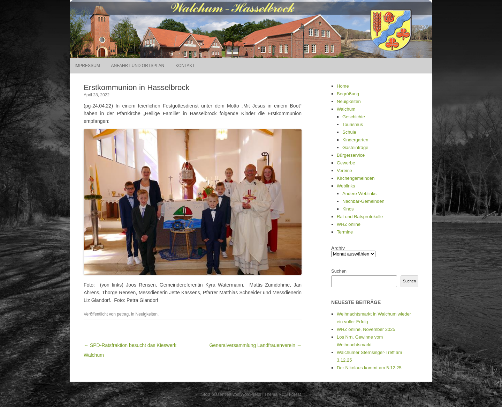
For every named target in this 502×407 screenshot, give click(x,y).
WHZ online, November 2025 (366, 329)
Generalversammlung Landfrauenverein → (255, 345)
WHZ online (348, 224)
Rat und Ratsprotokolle (360, 216)
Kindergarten (355, 139)
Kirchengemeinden (355, 178)
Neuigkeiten (147, 314)
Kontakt (185, 65)
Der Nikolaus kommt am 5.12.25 (369, 367)
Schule (349, 132)
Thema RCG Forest (282, 394)
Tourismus (352, 124)
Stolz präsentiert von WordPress (231, 394)
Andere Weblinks (359, 193)
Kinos (348, 209)
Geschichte (353, 116)
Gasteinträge (355, 147)
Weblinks (346, 185)
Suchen (339, 271)
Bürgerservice (351, 155)
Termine (345, 232)
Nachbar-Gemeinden (363, 201)
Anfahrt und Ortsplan (138, 65)
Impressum (87, 65)
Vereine (344, 170)
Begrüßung (348, 93)
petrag (123, 314)
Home (343, 86)
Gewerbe (346, 162)
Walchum (346, 109)
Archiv (338, 248)
